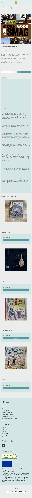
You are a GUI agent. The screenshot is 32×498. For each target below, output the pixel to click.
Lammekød (4, 427)
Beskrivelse (3, 77)
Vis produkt (16, 240)
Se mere (4, 436)
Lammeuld (4, 431)
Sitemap (4, 420)
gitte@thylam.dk (9, 414)
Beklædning (5, 433)
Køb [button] (21, 72)
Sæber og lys (5, 435)
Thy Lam (16, 488)
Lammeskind (5, 429)
